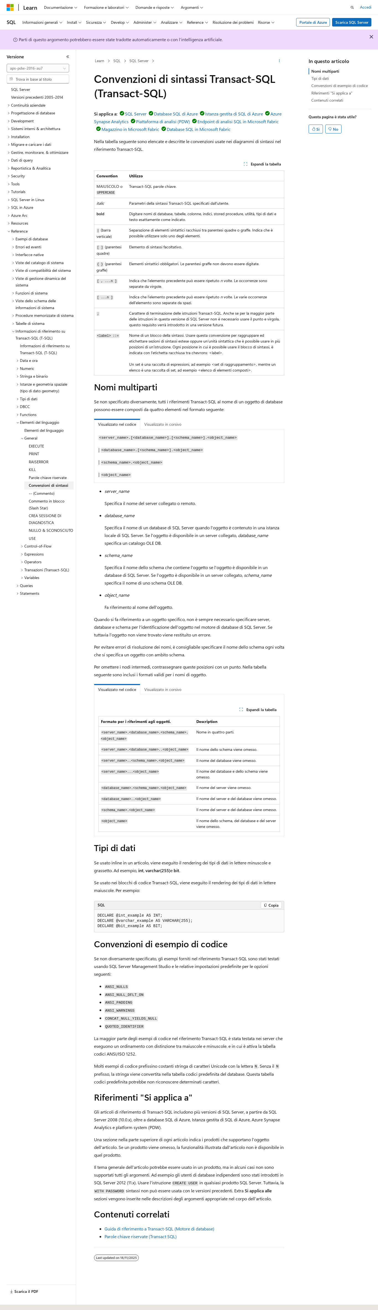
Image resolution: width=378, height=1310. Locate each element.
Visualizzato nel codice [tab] (117, 424)
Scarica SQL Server (351, 22)
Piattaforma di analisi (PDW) (163, 121)
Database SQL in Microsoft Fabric (199, 129)
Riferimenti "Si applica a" (331, 93)
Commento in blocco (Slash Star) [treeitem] (46, 504)
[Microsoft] (10, 7)
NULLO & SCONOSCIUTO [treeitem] (51, 530)
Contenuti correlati (327, 100)
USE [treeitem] (32, 538)
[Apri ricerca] (352, 7)
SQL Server (138, 60)
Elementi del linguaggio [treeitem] (44, 430)
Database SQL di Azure (176, 114)
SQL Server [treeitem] (20, 89)
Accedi (365, 7)
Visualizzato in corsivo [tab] (162, 424)
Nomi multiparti (325, 71)
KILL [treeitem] (32, 469)
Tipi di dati (320, 78)
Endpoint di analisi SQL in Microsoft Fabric (238, 121)
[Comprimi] (68, 57)
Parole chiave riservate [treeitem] (48, 477)
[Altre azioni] (279, 61)
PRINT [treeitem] (34, 453)
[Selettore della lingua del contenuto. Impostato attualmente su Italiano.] (19, 1300)
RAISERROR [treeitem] (38, 461)
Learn (99, 60)
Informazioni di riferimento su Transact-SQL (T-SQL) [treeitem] (45, 349)
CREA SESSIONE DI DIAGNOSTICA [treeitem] (45, 519)
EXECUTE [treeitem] (36, 446)
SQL (117, 60)
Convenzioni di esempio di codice (339, 85)
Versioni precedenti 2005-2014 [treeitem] (37, 97)
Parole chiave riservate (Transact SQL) (141, 1236)
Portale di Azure (313, 22)
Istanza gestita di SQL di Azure (234, 114)
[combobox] (38, 68)
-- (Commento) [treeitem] (41, 493)
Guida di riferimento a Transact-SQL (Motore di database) (159, 1229)
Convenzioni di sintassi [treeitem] (48, 485)
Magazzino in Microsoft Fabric (130, 129)
